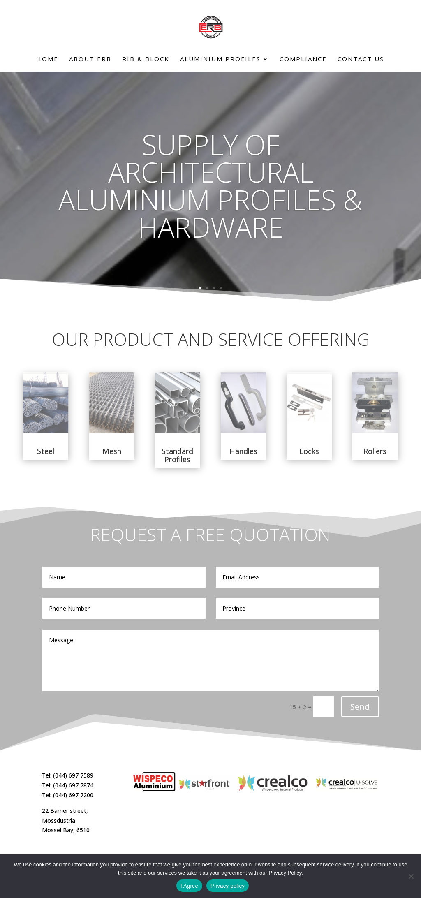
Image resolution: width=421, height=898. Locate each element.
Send (360, 706)
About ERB (90, 59)
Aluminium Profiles (220, 59)
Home (47, 59)
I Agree (189, 886)
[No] (411, 876)
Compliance (303, 59)
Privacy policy (227, 886)
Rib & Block (145, 59)
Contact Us (361, 59)
